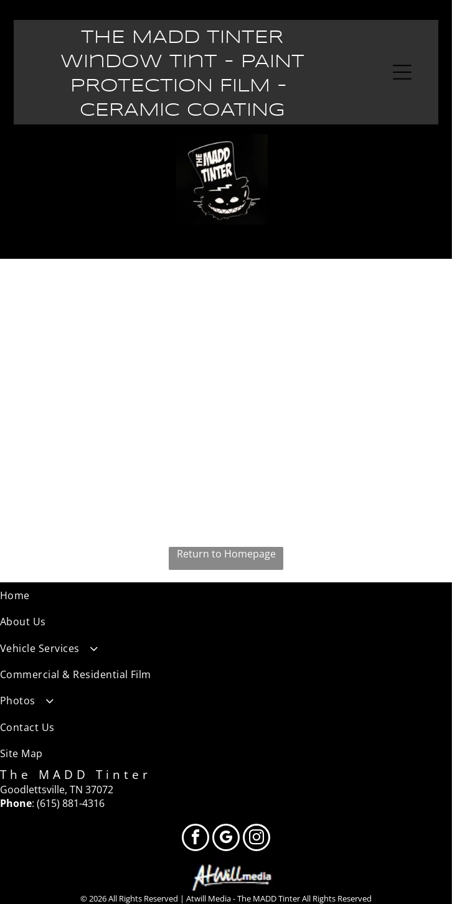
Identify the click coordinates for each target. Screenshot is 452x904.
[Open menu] (402, 72)
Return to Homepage (226, 554)
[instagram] (256, 839)
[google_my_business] (226, 839)
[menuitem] (226, 595)
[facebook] (195, 839)
